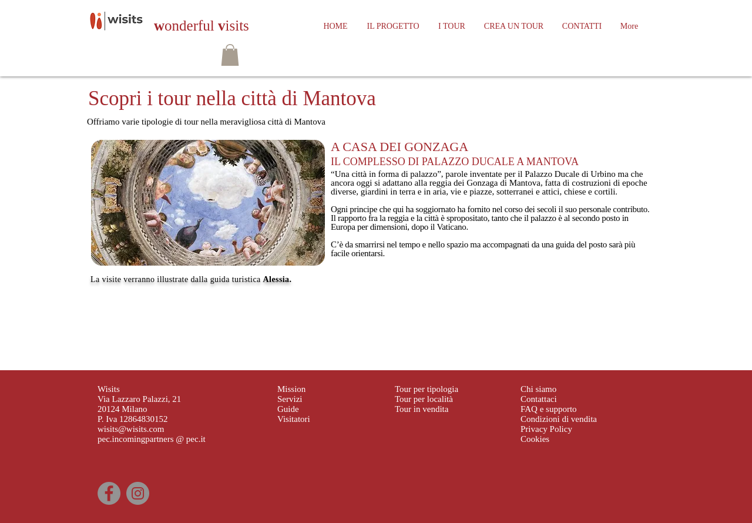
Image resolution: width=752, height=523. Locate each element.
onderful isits (201, 25)
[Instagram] (137, 493)
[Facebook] (109, 493)
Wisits (109, 389)
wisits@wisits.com (131, 429)
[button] (230, 55)
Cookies (535, 439)
